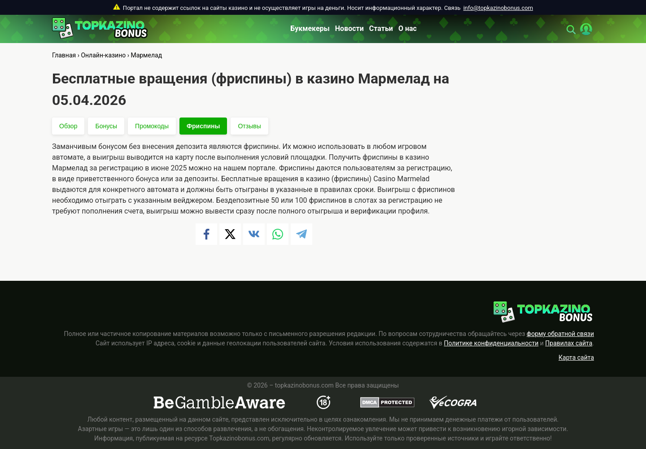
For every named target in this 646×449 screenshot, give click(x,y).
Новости (349, 28)
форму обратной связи (560, 333)
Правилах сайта (568, 343)
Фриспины (203, 126)
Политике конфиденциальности (491, 343)
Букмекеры (310, 28)
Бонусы (106, 126)
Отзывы (249, 126)
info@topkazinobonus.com (498, 7)
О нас (407, 28)
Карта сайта (576, 357)
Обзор (68, 126)
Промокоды (152, 126)
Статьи (381, 28)
